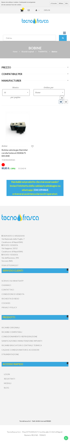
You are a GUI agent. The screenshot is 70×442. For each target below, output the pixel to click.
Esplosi (47, 10)
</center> (35, 400)
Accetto (54, 3)
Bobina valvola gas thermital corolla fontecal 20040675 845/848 (14, 153)
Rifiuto (61, 3)
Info (66, 3)
